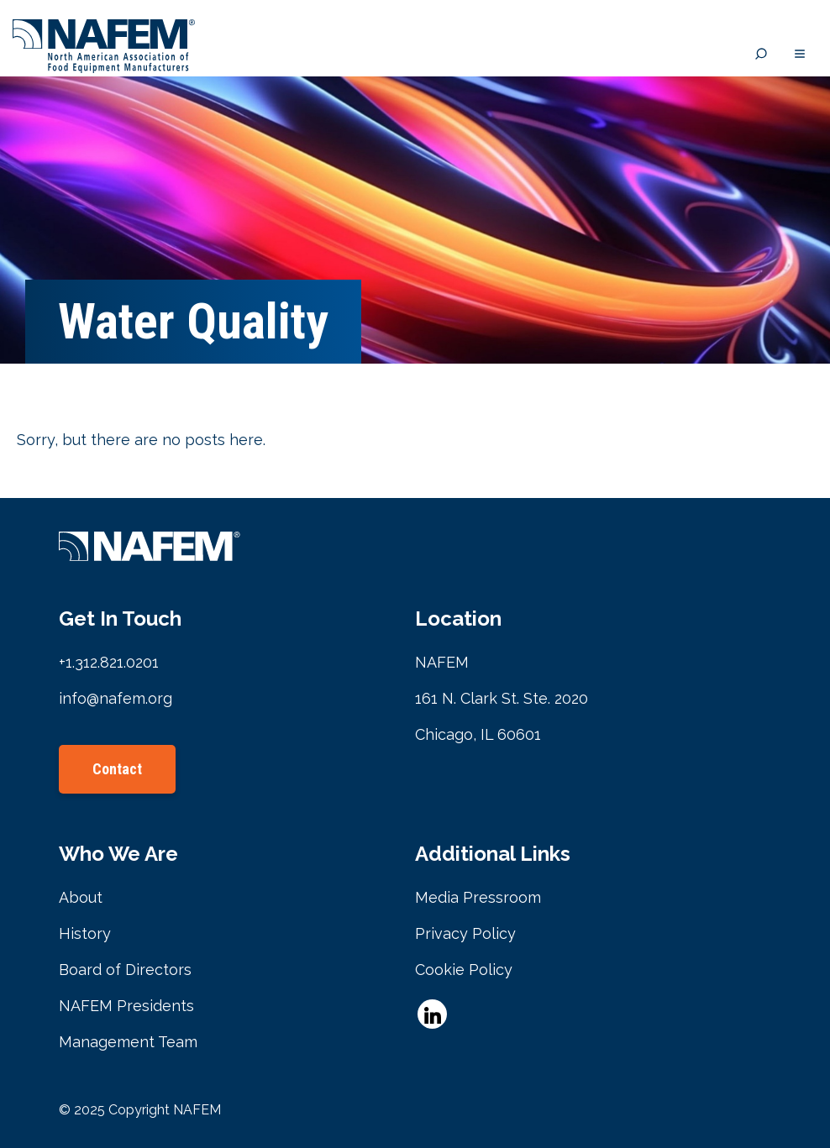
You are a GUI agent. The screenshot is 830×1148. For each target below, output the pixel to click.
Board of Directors (125, 969)
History (85, 933)
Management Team (128, 1042)
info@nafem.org (115, 698)
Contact (117, 769)
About (80, 897)
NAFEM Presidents (126, 1005)
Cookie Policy (463, 969)
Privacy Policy (465, 933)
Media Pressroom (478, 897)
